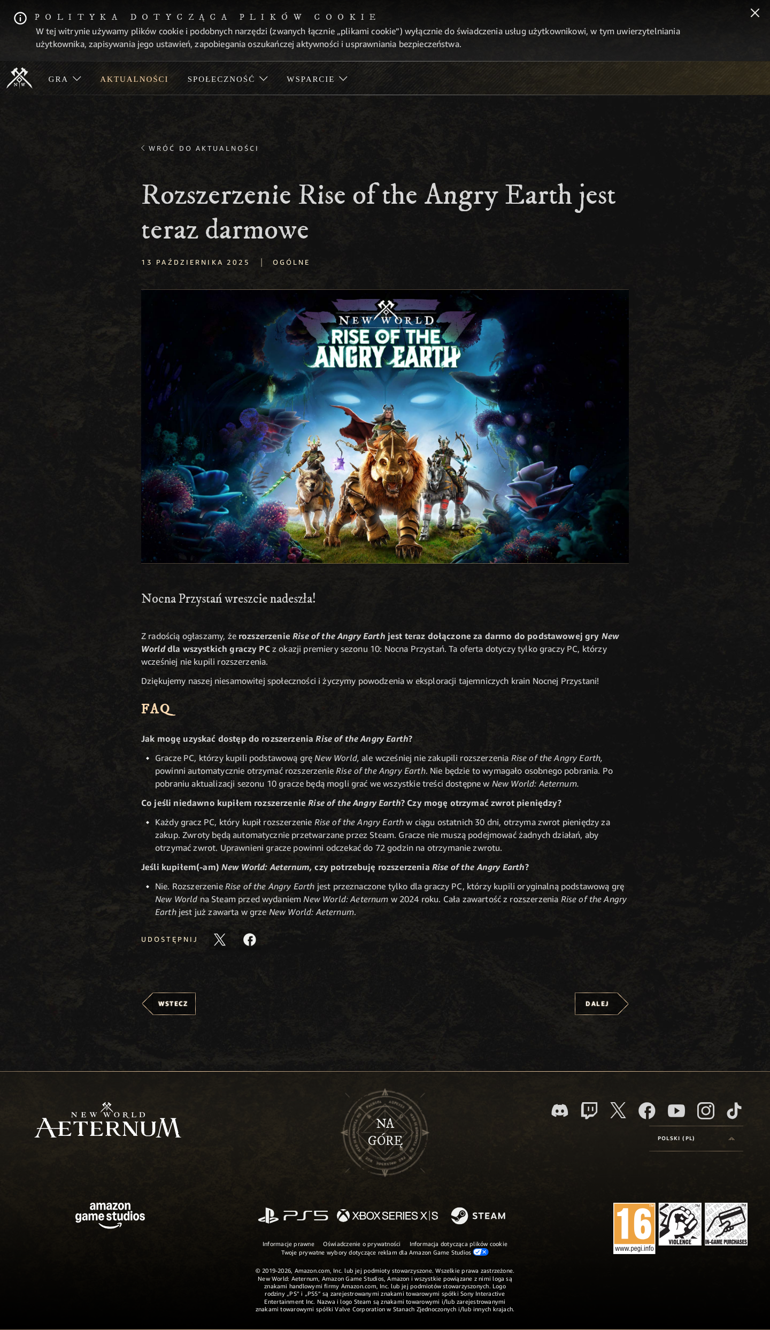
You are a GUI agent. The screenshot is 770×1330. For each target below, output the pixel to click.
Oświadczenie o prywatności (362, 1243)
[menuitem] (65, 78)
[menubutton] (696, 1138)
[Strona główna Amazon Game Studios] (110, 1217)
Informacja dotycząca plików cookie (458, 1243)
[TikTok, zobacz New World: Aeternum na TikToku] (734, 1110)
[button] (385, 426)
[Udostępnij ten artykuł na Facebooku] (249, 939)
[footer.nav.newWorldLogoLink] (107, 1121)
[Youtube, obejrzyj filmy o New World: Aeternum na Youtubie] (676, 1110)
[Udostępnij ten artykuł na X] (219, 939)
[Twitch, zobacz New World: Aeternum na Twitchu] (589, 1110)
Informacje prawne (288, 1243)
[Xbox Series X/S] (387, 1216)
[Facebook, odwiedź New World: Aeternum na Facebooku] (647, 1110)
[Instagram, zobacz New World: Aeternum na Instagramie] (705, 1110)
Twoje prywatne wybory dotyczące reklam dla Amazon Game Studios (385, 1252)
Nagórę (385, 1132)
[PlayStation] (293, 1216)
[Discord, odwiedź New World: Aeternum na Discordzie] (559, 1110)
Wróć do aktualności (204, 148)
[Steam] (479, 1217)
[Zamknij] (755, 14)
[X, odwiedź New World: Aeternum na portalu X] (618, 1110)
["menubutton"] (65, 78)
